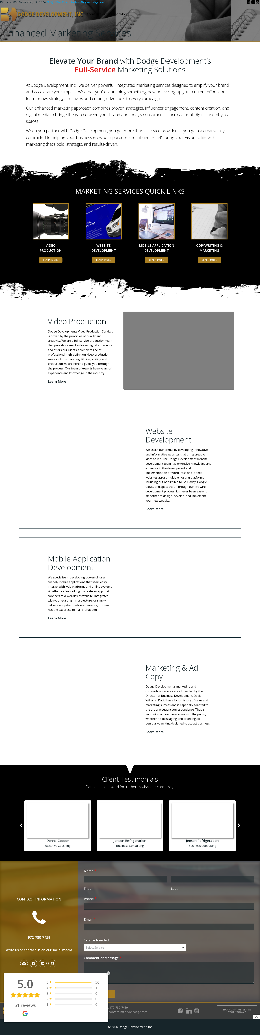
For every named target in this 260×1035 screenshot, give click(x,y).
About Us (94, 14)
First (87, 888)
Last (174, 888)
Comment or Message (103, 958)
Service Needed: (96, 940)
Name (90, 871)
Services (107, 14)
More (124, 14)
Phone (90, 899)
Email (89, 919)
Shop (116, 14)
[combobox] (135, 947)
